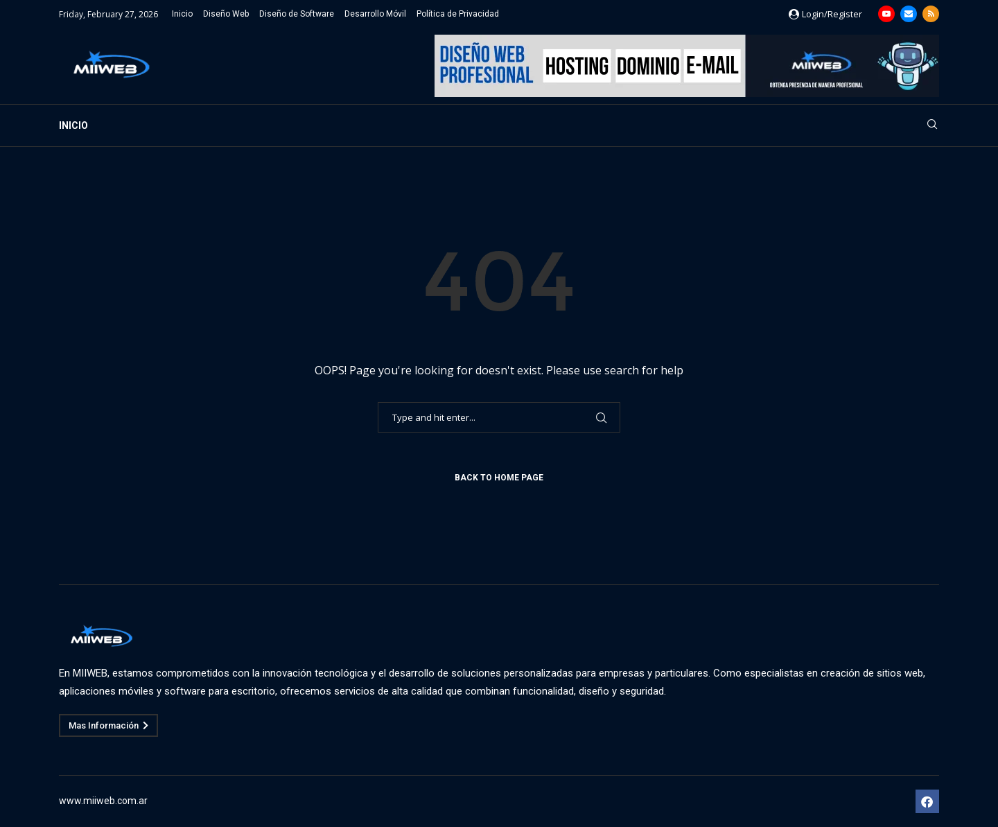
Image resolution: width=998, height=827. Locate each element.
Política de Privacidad (458, 14)
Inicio (182, 14)
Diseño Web (226, 14)
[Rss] (930, 14)
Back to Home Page (499, 477)
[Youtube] (886, 14)
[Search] (932, 125)
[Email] (908, 14)
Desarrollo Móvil (375, 14)
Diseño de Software (296, 14)
